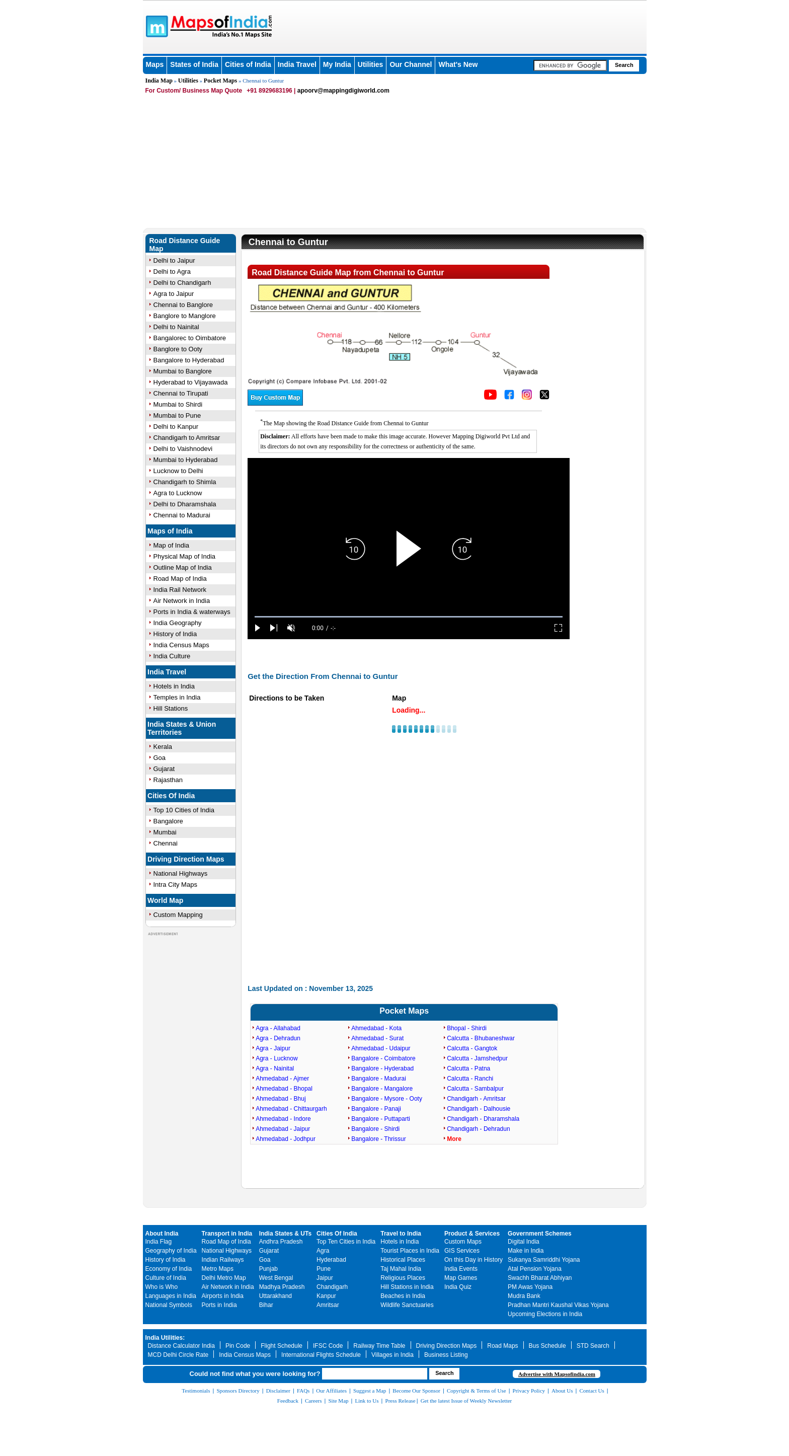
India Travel (297, 64)
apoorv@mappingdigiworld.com (343, 90)
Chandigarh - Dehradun (478, 1128)
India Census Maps (181, 645)
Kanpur (326, 1295)
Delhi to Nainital (176, 327)
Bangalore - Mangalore (382, 1088)
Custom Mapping (178, 914)
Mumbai (165, 832)
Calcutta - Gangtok (472, 1048)
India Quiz (457, 1286)
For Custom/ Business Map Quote (194, 90)
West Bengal (276, 1277)
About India (162, 1233)
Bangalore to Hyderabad (188, 360)
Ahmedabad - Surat (377, 1038)
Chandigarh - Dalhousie (478, 1108)
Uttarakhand (275, 1295)
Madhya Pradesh (282, 1286)
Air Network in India (181, 600)
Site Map (338, 1401)
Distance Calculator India (181, 1345)
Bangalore (168, 821)
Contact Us (592, 1391)
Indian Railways (223, 1259)
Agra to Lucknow (177, 493)
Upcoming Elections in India (545, 1314)
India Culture (172, 656)
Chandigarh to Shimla (184, 482)
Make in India (525, 1250)
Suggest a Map (369, 1391)
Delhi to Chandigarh (182, 282)
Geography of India (171, 1250)
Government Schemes (540, 1233)
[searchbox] (570, 65)
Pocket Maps (220, 80)
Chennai (165, 843)
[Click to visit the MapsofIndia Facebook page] (509, 397)
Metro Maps (217, 1268)
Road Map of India (180, 578)
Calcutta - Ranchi (470, 1078)
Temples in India (177, 697)
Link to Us (367, 1401)
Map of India (171, 545)
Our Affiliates (331, 1391)
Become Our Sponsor (416, 1391)
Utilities (370, 64)
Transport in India (227, 1233)
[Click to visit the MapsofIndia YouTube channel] (490, 397)
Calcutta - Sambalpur (475, 1088)
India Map (159, 80)
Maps (155, 64)
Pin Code (237, 1345)
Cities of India (248, 64)
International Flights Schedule (321, 1354)
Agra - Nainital (275, 1068)
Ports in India (219, 1305)
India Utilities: (165, 1337)
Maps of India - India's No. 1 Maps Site (155, 25)
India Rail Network (180, 589)
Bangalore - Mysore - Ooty (386, 1098)
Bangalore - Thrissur (378, 1138)
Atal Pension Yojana (535, 1268)
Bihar (266, 1305)
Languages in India (170, 1295)
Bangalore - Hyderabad (382, 1068)
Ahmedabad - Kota (376, 1028)
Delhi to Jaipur (174, 260)
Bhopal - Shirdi (467, 1028)
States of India (194, 64)
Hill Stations (170, 708)
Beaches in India (402, 1295)
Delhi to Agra (172, 271)
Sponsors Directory (237, 1391)
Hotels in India (174, 686)
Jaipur (325, 1277)
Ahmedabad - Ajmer (282, 1078)
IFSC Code (328, 1345)
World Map (165, 900)
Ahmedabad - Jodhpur (285, 1138)
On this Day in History (473, 1259)
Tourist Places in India (409, 1250)
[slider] (409, 617)
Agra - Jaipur (273, 1048)
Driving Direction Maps (185, 859)
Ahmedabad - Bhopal (284, 1088)
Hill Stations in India (406, 1286)
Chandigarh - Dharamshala (483, 1118)
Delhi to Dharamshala (184, 504)
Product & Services (472, 1233)
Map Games (460, 1277)
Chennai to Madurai (181, 515)
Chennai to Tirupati (180, 393)
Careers (313, 1401)
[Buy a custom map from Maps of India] (275, 403)
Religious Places (402, 1277)
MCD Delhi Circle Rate (178, 1354)
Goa (159, 757)
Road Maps (502, 1345)
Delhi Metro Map (224, 1277)
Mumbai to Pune (177, 415)
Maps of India (169, 531)
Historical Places (402, 1259)
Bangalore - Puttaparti (380, 1118)
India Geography (177, 623)
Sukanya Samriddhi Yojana (544, 1259)
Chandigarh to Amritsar (186, 437)
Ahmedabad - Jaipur (283, 1128)
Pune (324, 1268)
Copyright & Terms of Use (476, 1391)
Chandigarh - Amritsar (476, 1098)
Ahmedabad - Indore (283, 1118)
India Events (461, 1268)
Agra (323, 1250)
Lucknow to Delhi (178, 471)
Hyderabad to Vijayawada (190, 382)
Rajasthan (168, 780)
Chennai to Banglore (183, 305)
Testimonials (196, 1391)
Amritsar (328, 1305)
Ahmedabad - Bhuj (280, 1098)
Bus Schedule (547, 1345)
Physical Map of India (184, 556)
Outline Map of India (182, 567)
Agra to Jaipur (173, 293)
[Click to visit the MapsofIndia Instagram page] (527, 397)
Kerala (163, 746)
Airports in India (223, 1295)
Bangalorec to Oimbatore (189, 338)
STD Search (593, 1345)
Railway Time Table (379, 1345)
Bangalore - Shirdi (375, 1128)
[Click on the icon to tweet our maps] (544, 397)
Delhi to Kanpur (176, 426)
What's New (458, 64)
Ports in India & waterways (191, 612)
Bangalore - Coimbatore (383, 1058)
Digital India (523, 1241)
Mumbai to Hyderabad (185, 460)
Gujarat (164, 769)
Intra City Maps (175, 884)
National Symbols (168, 1305)
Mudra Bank (524, 1295)
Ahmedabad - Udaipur (380, 1048)
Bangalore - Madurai (378, 1078)
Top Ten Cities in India (346, 1241)
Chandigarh (332, 1286)
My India (337, 64)
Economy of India (168, 1268)
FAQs (303, 1391)
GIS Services (462, 1250)
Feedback (287, 1401)
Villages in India (392, 1354)
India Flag (158, 1241)
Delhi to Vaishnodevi (183, 448)
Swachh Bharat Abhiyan (540, 1277)
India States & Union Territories (181, 728)
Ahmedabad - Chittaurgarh (291, 1108)
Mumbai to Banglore (182, 371)
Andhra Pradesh (281, 1241)
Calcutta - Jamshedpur (477, 1058)
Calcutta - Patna (468, 1068)
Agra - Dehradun (278, 1038)
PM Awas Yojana (530, 1286)
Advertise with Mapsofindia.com (556, 1374)
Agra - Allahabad (278, 1028)
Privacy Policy (529, 1391)
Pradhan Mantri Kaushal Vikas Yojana (558, 1305)
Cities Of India (171, 796)
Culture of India (165, 1277)
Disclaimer (278, 1391)
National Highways (180, 873)
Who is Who (161, 1286)
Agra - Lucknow (276, 1058)
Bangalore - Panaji (376, 1108)
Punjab (268, 1268)
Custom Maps (463, 1241)
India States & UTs (285, 1233)
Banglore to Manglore (184, 316)
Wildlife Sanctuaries (406, 1305)
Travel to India (400, 1233)
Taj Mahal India (400, 1268)
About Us (562, 1391)
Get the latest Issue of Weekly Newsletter (466, 1401)
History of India (175, 634)
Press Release (400, 1401)
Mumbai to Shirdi (178, 404)
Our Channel (410, 64)
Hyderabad (331, 1259)
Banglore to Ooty (178, 349)
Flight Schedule (281, 1345)
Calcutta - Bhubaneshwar (481, 1038)
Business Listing (446, 1354)
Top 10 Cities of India (183, 810)
